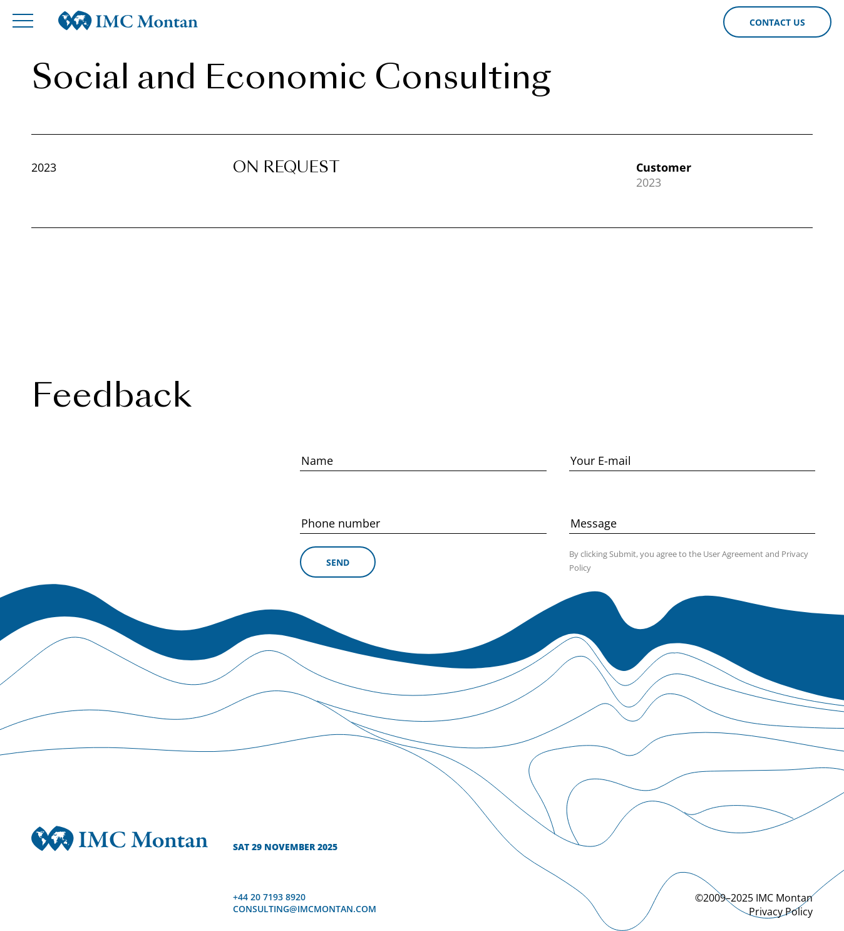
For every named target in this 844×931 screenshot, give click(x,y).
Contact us (777, 22)
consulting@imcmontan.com (304, 909)
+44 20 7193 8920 (269, 897)
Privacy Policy (781, 911)
